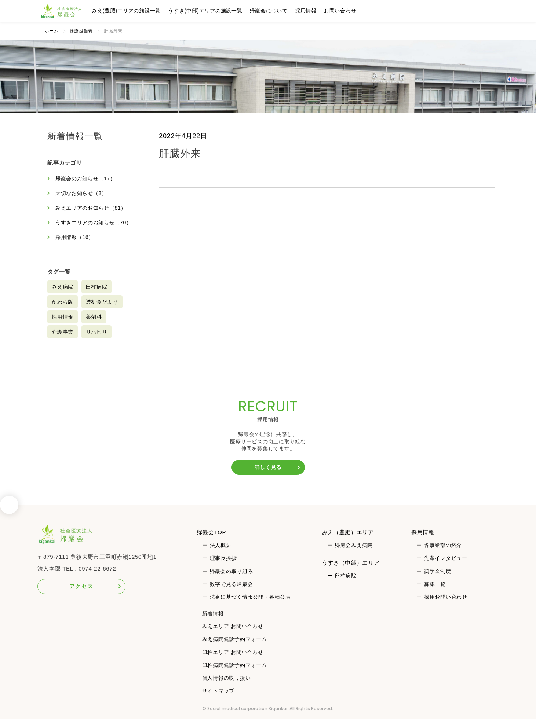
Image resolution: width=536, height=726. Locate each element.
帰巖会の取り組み (231, 578)
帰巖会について (270, 11)
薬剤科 (94, 324)
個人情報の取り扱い (226, 685)
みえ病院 (62, 294)
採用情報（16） (74, 244)
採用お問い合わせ (445, 604)
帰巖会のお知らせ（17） (85, 179)
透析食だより (102, 309)
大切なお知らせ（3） (81, 193)
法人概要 (220, 553)
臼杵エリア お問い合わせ (232, 659)
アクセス (81, 594)
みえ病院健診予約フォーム (234, 646)
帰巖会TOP (211, 539)
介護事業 (62, 339)
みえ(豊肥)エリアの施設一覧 (128, 11)
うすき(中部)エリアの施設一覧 (207, 11)
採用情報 (307, 11)
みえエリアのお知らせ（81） (91, 208)
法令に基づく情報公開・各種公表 (250, 604)
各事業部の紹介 (443, 553)
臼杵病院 (96, 294)
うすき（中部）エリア (351, 569)
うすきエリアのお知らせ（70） (85, 226)
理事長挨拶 (223, 565)
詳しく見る (268, 474)
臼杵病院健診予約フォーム (234, 672)
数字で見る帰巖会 (231, 591)
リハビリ (96, 339)
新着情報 (213, 621)
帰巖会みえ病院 (354, 553)
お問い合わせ (342, 11)
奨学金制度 (437, 578)
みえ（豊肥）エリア (348, 539)
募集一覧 (435, 591)
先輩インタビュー (445, 565)
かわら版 (62, 309)
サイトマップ (218, 698)
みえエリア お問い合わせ (232, 634)
